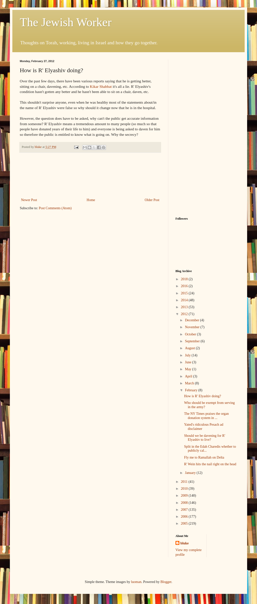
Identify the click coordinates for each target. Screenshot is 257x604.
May (188, 369)
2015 (185, 293)
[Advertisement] (90, 175)
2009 (185, 495)
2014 (185, 300)
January (190, 473)
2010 (185, 488)
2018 (185, 279)
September (192, 341)
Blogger (165, 582)
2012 (185, 314)
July (188, 355)
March (190, 383)
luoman (136, 582)
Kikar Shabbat (101, 86)
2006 (185, 516)
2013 (185, 307)
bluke (184, 543)
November (192, 327)
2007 (185, 509)
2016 (185, 286)
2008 (185, 503)
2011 (185, 482)
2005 (185, 523)
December (192, 320)
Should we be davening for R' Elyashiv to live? (204, 438)
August (190, 348)
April (189, 376)
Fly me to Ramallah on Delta (204, 457)
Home (91, 200)
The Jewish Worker (65, 22)
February (191, 390)
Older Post (152, 200)
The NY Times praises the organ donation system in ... (206, 416)
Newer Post (29, 200)
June (188, 362)
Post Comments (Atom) (55, 208)
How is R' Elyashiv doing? (202, 396)
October (191, 334)
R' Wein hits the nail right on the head (210, 464)
